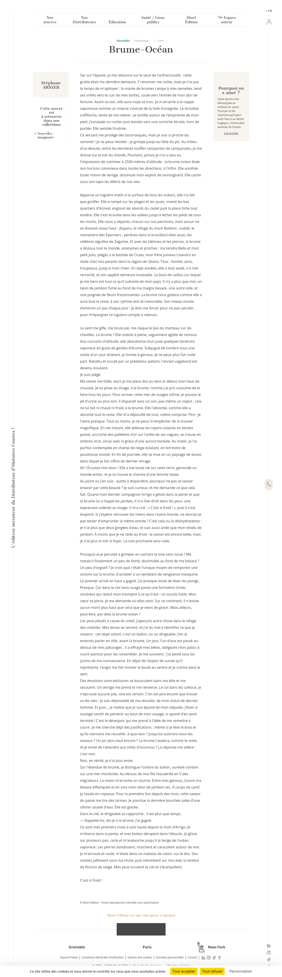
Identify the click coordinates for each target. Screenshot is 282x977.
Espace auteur (227, 20)
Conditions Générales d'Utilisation (103, 957)
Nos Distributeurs (84, 20)
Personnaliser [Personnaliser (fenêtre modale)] (240, 971)
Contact (192, 957)
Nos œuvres (50, 20)
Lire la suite (231, 149)
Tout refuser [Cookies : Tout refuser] (212, 971)
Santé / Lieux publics (153, 20)
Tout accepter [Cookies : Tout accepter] (183, 971)
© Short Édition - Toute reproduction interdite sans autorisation (119, 902)
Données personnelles (170, 957)
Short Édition (191, 20)
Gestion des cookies (139, 957)
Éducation (117, 23)
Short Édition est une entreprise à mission (141, 915)
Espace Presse (69, 957)
